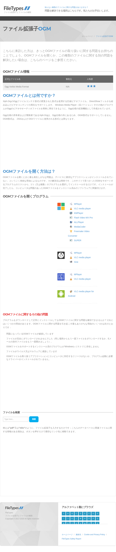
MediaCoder (79, 227)
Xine (76, 262)
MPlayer (78, 204)
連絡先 (78, 534)
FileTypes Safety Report (71, 539)
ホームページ (87, 36)
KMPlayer (78, 213)
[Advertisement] (58, 145)
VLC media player (82, 208)
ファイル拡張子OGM (104, 36)
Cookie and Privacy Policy (94, 534)
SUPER (77, 240)
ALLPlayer (79, 222)
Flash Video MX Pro (83, 217)
